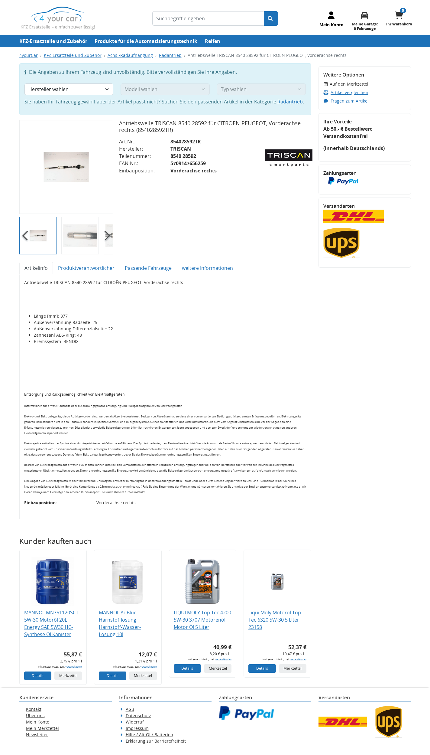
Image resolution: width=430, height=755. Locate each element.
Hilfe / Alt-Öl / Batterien (149, 734)
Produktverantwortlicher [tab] (86, 268)
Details (38, 675)
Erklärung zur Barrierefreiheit (156, 741)
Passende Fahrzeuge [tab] (148, 268)
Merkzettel (68, 675)
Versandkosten (73, 666)
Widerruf (135, 722)
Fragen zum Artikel (346, 101)
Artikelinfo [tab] (36, 268)
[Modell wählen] (165, 89)
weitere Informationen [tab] (207, 268)
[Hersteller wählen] (69, 89)
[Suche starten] (271, 18)
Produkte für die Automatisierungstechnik (146, 41)
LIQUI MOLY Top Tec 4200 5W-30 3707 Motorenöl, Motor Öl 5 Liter (202, 619)
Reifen (212, 41)
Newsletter (37, 734)
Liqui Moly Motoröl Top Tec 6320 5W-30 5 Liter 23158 (274, 619)
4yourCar (28, 55)
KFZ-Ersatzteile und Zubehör (53, 41)
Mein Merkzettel (42, 728)
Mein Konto (37, 722)
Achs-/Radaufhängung (130, 55)
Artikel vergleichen (346, 92)
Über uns (35, 715)
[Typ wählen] (261, 89)
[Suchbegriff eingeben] (208, 18)
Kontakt (33, 709)
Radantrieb (170, 55)
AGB (130, 709)
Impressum (137, 728)
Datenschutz (138, 715)
